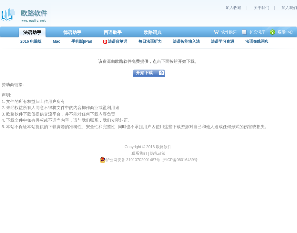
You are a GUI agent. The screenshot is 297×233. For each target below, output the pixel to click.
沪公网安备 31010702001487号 (129, 160)
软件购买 (229, 32)
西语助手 (113, 32)
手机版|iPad (81, 41)
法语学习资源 (222, 41)
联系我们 (139, 153)
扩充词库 (257, 32)
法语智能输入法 (186, 41)
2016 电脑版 (31, 41)
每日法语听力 (150, 41)
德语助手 (72, 32)
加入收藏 (233, 8)
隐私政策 (158, 153)
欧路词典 (153, 32)
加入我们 (289, 8)
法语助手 (32, 32)
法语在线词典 (257, 41)
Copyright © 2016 (140, 147)
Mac (56, 41)
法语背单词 (115, 41)
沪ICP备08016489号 (180, 160)
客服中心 (285, 32)
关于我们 (261, 8)
